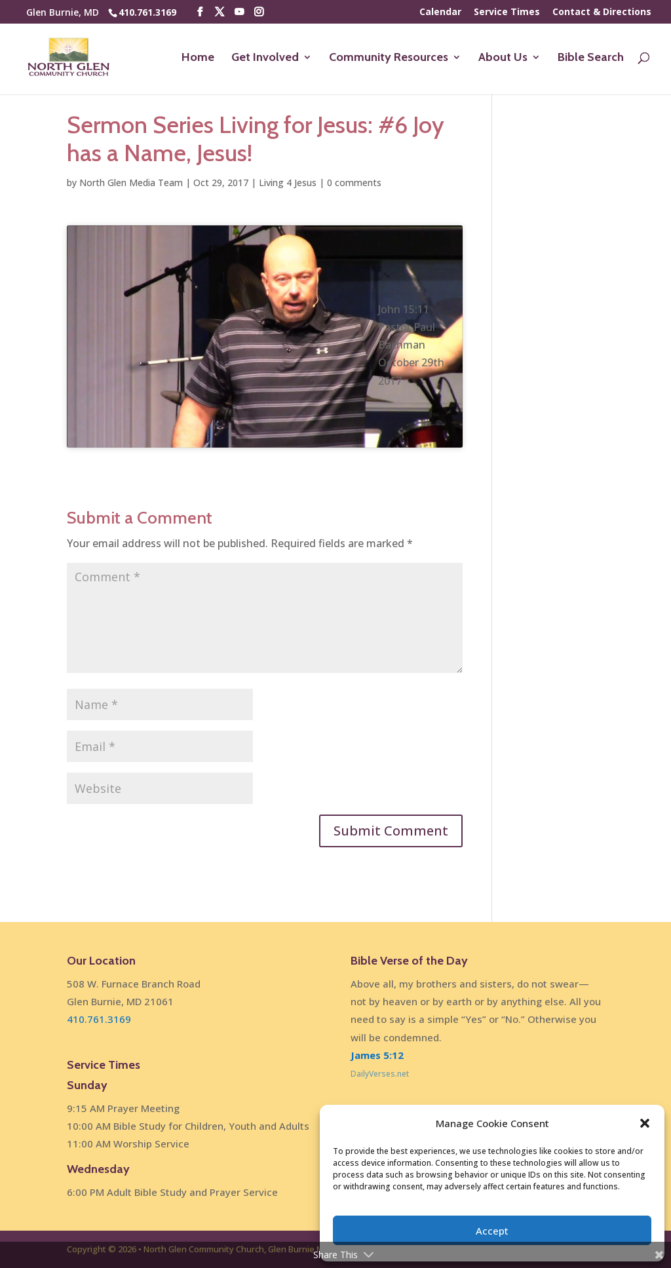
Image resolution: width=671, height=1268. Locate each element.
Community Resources (388, 58)
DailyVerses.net (380, 1073)
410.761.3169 (147, 12)
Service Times (507, 12)
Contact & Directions (601, 12)
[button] (644, 1123)
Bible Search (591, 58)
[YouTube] (239, 12)
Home (198, 58)
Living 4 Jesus (287, 182)
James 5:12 (377, 1055)
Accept (492, 1230)
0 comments (354, 182)
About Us (502, 58)
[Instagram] (258, 12)
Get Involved (265, 58)
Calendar (440, 12)
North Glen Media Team (131, 182)
